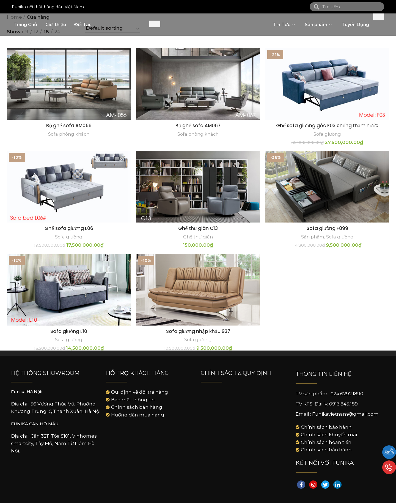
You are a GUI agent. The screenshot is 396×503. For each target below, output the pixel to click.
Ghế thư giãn (198, 237)
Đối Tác (83, 24)
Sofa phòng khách (68, 134)
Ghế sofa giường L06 (69, 228)
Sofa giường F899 (327, 228)
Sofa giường (327, 134)
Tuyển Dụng (355, 24)
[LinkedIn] (337, 484)
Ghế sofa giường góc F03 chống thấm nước (327, 125)
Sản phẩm (319, 24)
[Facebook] (301, 484)
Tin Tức (284, 24)
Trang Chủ (25, 24)
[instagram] (313, 484)
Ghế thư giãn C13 (198, 228)
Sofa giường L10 (68, 331)
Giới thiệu (55, 24)
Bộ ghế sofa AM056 (69, 125)
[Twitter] (325, 484)
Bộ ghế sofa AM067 (198, 125)
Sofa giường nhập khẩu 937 (198, 331)
